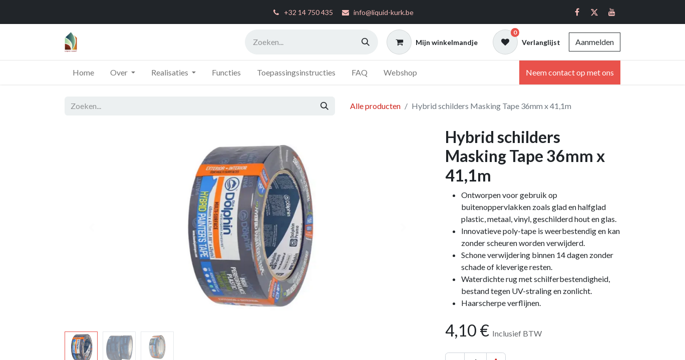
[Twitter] (594, 12)
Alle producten (375, 105)
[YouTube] (612, 12)
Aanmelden (594, 41)
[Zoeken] (365, 42)
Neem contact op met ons (570, 72)
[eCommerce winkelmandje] (432, 42)
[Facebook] (577, 12)
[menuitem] (83, 72)
